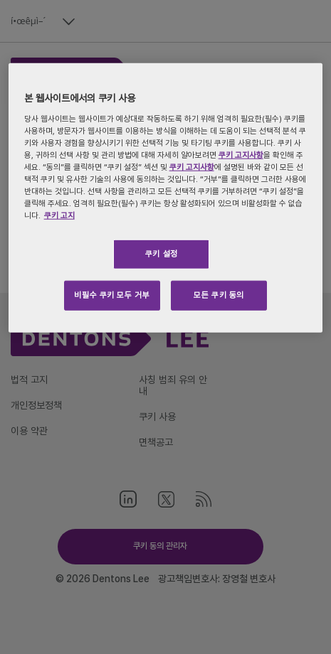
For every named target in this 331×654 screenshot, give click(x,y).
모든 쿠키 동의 (219, 295)
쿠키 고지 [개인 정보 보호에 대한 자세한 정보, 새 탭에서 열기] (59, 215)
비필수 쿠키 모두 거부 (111, 295)
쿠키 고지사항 (241, 155)
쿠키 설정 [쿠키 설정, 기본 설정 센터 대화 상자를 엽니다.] (161, 254)
